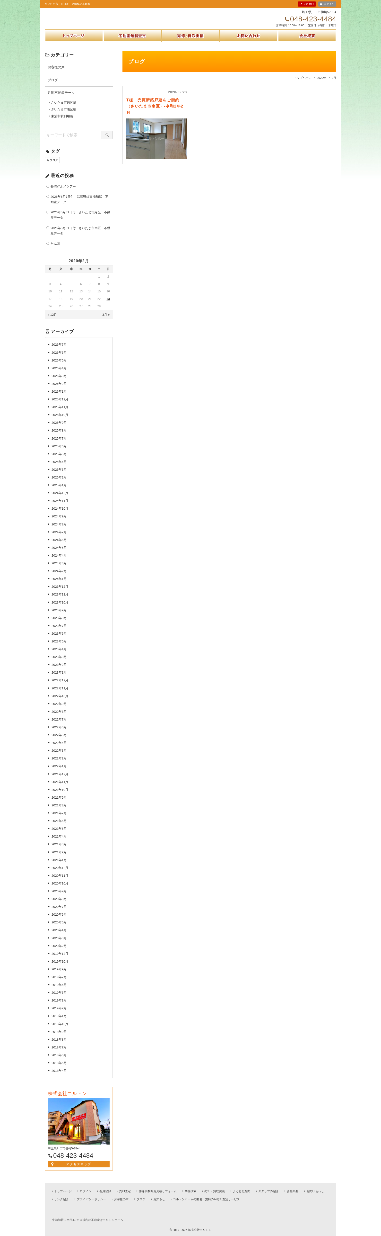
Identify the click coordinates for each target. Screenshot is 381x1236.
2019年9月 (59, 974)
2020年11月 (60, 881)
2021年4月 (59, 842)
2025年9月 (59, 428)
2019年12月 (60, 959)
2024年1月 (59, 584)
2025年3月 (59, 475)
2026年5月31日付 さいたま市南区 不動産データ (80, 235)
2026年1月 (59, 397)
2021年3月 (59, 849)
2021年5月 (59, 834)
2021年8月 (59, 810)
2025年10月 (60, 420)
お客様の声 (56, 72)
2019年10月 (60, 967)
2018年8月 (59, 1045)
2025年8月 (59, 436)
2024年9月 (59, 521)
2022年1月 (59, 771)
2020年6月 (59, 920)
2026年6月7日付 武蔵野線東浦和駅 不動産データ (79, 204)
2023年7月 (59, 631)
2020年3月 (59, 943)
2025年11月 (60, 412)
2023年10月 (60, 607)
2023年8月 (59, 623)
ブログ (53, 85)
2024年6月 (59, 545)
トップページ (63, 1191)
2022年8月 (59, 717)
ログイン (329, 3)
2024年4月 (59, 561)
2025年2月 (59, 483)
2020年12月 (60, 873)
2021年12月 (60, 779)
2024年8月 (59, 529)
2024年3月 (59, 568)
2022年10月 (60, 701)
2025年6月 (59, 451)
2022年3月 (59, 756)
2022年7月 (59, 725)
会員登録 (308, 3)
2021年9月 (59, 803)
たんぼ (55, 249)
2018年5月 (59, 1068)
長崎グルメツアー (63, 192)
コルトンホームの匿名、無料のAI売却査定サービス (206, 1199)
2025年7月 (59, 443)
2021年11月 (60, 787)
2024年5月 (59, 553)
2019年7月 (59, 982)
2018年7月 (59, 1053)
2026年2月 (59, 389)
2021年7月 (59, 818)
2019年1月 (59, 1021)
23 (108, 304)
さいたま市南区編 (63, 115)
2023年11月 (60, 600)
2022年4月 (59, 748)
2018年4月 (59, 1076)
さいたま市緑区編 (63, 108)
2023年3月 (59, 662)
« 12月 (52, 320)
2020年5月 (59, 927)
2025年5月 (59, 459)
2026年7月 (59, 350)
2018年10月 (60, 1029)
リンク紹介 (61, 1199)
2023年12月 (60, 592)
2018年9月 (59, 1037)
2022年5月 (59, 740)
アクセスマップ (79, 1169)
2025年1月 (59, 490)
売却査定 (125, 1191)
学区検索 (190, 1191)
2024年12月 (60, 498)
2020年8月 (59, 904)
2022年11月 (60, 693)
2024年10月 (60, 514)
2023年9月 (59, 615)
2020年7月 (59, 912)
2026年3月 (59, 381)
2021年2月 (59, 857)
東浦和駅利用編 (62, 121)
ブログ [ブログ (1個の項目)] (54, 165)
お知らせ (159, 1199)
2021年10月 (60, 795)
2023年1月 (59, 678)
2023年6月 (59, 639)
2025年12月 (60, 404)
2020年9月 (59, 896)
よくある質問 (241, 1191)
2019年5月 (59, 998)
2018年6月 (59, 1060)
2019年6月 (59, 990)
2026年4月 (59, 373)
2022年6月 (59, 732)
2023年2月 (59, 670)
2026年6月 (59, 358)
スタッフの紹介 (268, 1191)
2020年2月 (59, 951)
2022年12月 (60, 685)
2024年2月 (59, 576)
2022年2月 (59, 764)
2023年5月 (59, 647)
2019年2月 (59, 1013)
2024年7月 (59, 537)
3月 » (106, 320)
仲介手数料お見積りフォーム (158, 1191)
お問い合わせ (315, 1191)
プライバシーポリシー (91, 1199)
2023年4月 (59, 654)
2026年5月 (59, 365)
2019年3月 (59, 1006)
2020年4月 (59, 935)
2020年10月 (60, 889)
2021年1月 (59, 865)
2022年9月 (59, 709)
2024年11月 (60, 506)
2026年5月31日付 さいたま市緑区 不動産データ (80, 220)
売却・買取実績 (214, 1191)
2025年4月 (59, 467)
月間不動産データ (61, 98)
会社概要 (292, 1191)
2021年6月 (59, 826)
